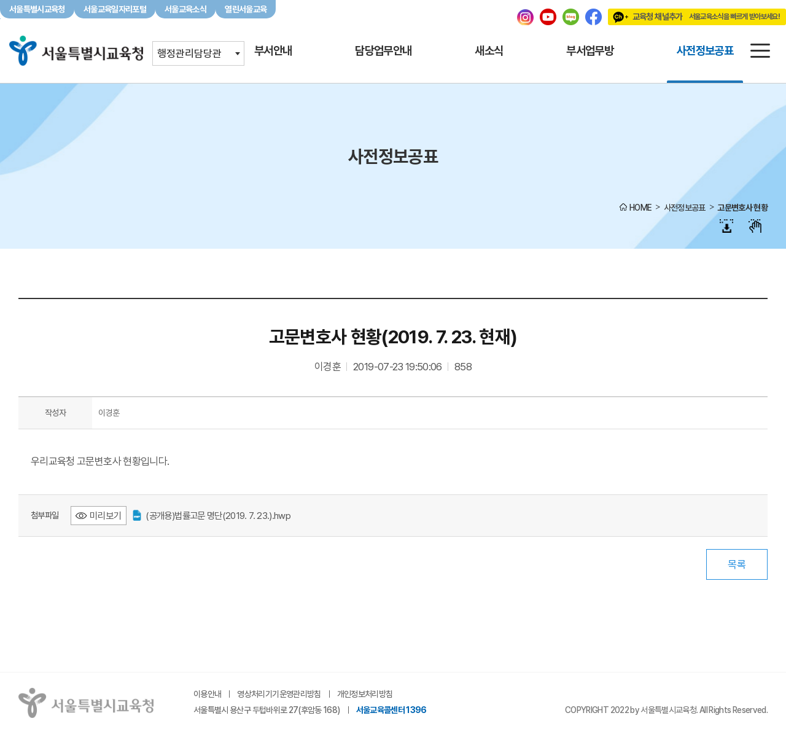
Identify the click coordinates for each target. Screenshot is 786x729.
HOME (640, 207)
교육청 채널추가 (694, 16)
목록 (737, 564)
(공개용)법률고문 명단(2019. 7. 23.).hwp (211, 515)
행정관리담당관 (189, 53)
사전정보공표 (685, 207)
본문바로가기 (393, 0)
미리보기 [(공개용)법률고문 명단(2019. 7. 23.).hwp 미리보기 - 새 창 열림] (106, 515)
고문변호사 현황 (742, 207)
